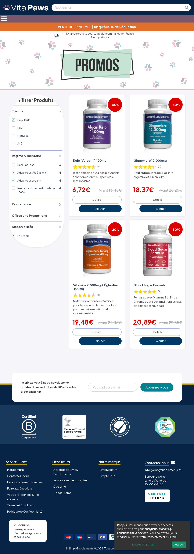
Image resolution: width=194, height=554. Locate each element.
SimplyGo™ (107, 475)
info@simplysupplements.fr (163, 469)
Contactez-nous (18, 475)
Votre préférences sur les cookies (23, 496)
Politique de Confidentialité (24, 510)
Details (96, 199)
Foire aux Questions (19, 487)
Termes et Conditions (21, 504)
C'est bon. (179, 544)
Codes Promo (62, 492)
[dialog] (152, 535)
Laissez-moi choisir (144, 544)
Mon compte (15, 468)
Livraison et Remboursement (25, 481)
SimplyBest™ (108, 468)
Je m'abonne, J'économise (70, 479)
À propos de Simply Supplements (65, 471)
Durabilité (59, 485)
